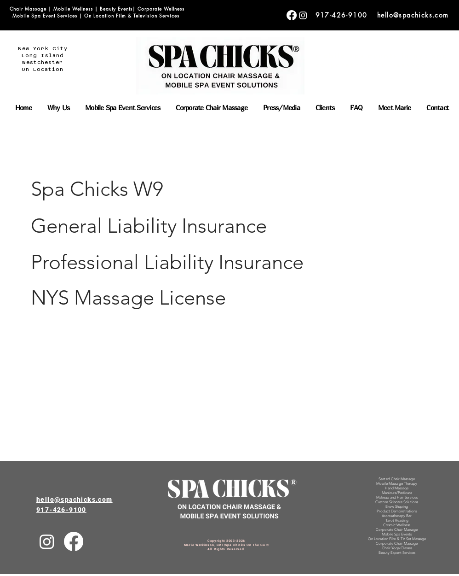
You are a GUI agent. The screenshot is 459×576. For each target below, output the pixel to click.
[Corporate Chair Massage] (292, 15)
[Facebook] (73, 541)
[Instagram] (47, 541)
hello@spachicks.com (413, 15)
